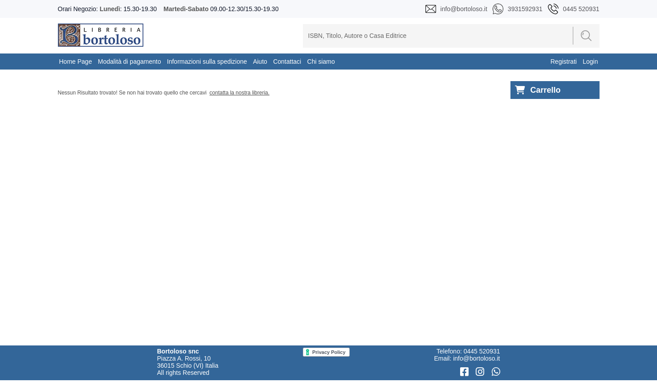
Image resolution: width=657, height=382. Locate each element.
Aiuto (260, 61)
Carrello (538, 90)
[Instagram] (481, 372)
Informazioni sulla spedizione (207, 61)
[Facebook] (465, 372)
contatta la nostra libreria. (239, 93)
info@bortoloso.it (476, 358)
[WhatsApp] (496, 372)
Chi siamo (321, 61)
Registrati (564, 61)
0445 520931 (482, 351)
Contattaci (287, 61)
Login (590, 61)
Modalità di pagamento (129, 61)
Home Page (75, 61)
